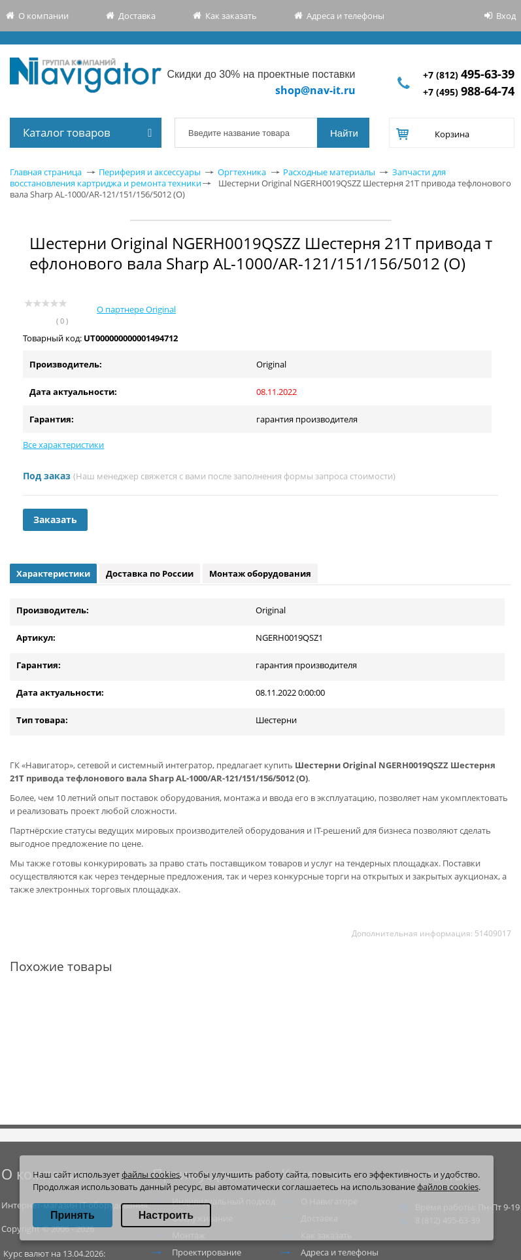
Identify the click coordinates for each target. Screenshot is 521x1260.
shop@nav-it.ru (315, 90)
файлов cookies (448, 1187)
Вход (506, 16)
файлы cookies (151, 1174)
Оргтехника (242, 172)
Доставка (137, 16)
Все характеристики (63, 445)
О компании (43, 16)
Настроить (166, 1215)
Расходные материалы (329, 172)
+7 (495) (468, 92)
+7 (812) (468, 75)
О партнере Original (136, 309)
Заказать (55, 519)
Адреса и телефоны (345, 16)
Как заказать (231, 16)
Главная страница (46, 172)
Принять (72, 1215)
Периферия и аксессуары (150, 172)
